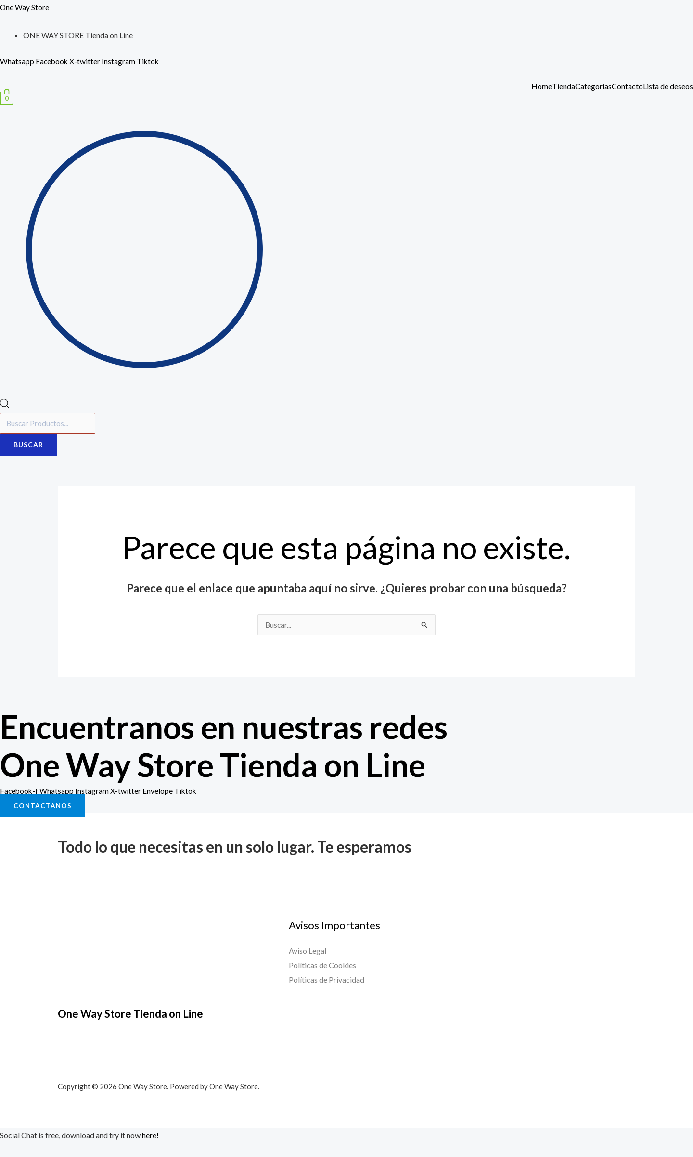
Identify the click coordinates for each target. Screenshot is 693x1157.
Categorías (593, 86)
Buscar (28, 445)
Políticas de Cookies (322, 966)
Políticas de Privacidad (326, 980)
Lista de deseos (668, 86)
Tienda (563, 86)
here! (150, 1136)
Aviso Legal (307, 951)
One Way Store (25, 7)
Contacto (627, 86)
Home (541, 86)
